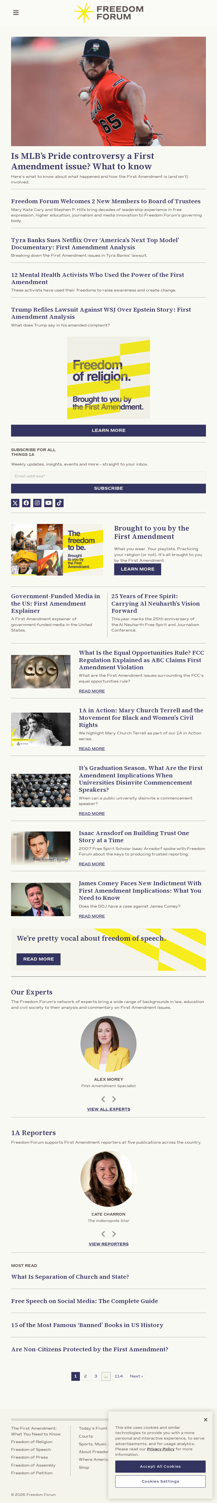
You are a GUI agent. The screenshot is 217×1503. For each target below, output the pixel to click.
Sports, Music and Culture (105, 1444)
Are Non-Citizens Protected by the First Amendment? (89, 1349)
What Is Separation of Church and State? (70, 1276)
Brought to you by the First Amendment (151, 532)
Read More (92, 691)
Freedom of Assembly (33, 1465)
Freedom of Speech (31, 1449)
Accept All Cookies (160, 1476)
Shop (84, 1467)
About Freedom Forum (102, 1451)
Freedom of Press (29, 1457)
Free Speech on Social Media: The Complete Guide (84, 1301)
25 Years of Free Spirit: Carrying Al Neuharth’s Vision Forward (155, 603)
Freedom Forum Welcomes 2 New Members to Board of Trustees (106, 201)
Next (114, 1098)
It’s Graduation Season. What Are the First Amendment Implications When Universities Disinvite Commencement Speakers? (141, 779)
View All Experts (108, 1109)
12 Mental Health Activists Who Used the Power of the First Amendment (97, 278)
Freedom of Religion (31, 1442)
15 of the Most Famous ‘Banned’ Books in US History (87, 1325)
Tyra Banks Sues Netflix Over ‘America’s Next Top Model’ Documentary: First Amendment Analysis (95, 243)
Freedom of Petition (32, 1473)
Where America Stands (102, 1459)
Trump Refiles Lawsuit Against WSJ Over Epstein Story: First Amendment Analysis (101, 313)
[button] (15, 503)
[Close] (206, 1429)
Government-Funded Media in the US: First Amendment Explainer (55, 603)
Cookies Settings (160, 1491)
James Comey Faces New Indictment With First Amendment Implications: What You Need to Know (140, 890)
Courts (86, 1436)
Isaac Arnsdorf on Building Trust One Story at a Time (134, 836)
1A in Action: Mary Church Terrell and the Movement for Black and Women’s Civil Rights (141, 717)
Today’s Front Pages (100, 1428)
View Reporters (109, 1244)
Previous (103, 1098)
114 (119, 1376)
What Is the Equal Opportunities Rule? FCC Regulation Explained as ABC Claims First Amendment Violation (141, 659)
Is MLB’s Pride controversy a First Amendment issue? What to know (82, 161)
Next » (136, 1376)
